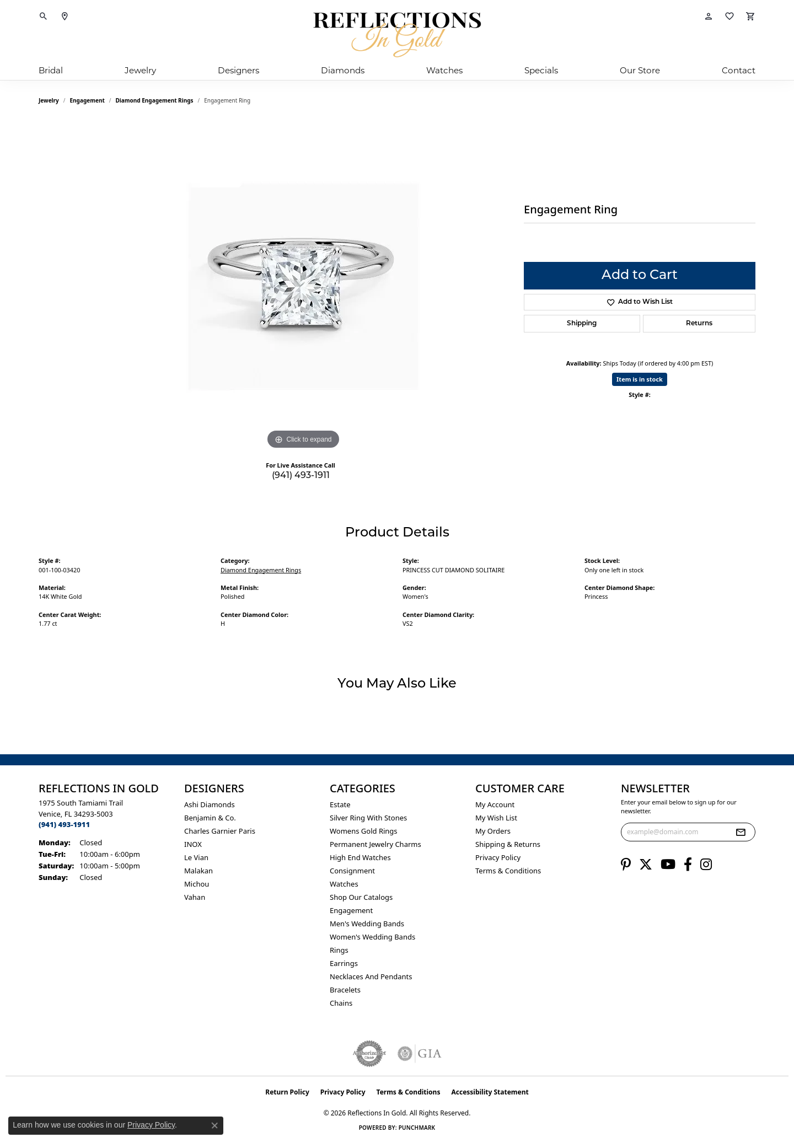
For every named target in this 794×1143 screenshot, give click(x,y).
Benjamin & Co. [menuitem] (210, 818)
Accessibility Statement (489, 1092)
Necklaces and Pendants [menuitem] (371, 976)
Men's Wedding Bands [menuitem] (367, 924)
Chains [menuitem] (341, 1003)
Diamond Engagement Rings (155, 100)
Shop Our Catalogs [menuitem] (361, 897)
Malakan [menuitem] (198, 871)
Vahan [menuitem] (194, 897)
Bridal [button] (51, 70)
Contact (738, 70)
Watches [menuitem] (344, 884)
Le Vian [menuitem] (196, 857)
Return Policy (287, 1092)
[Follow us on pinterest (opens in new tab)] (626, 864)
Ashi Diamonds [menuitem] (209, 804)
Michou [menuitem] (196, 884)
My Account (494, 804)
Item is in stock (639, 379)
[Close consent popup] (214, 1125)
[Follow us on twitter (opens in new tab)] (645, 864)
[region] (303, 286)
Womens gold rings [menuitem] (364, 831)
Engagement (87, 100)
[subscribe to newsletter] (740, 832)
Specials (541, 70)
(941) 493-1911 (301, 475)
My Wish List (496, 818)
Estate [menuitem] (340, 804)
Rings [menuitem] (339, 950)
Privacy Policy (498, 857)
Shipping (582, 323)
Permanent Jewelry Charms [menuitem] (375, 844)
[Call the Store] (64, 824)
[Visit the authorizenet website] (369, 1053)
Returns (699, 323)
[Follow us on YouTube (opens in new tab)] (668, 864)
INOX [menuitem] (193, 844)
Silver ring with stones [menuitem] (368, 818)
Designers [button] (238, 70)
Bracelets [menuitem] (345, 990)
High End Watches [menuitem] (360, 857)
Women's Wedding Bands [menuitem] (372, 937)
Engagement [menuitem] (351, 910)
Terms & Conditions (508, 871)
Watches (444, 70)
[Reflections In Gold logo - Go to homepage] (397, 34)
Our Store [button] (640, 70)
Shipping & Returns (507, 844)
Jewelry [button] (140, 70)
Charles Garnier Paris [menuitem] (219, 831)
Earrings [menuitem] (344, 963)
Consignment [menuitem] (352, 871)
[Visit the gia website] (420, 1053)
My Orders (493, 831)
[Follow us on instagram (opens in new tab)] (706, 864)
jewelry (49, 100)
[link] (64, 16)
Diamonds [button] (342, 70)
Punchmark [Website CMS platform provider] (417, 1127)
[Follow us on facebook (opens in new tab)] (688, 864)
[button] (44, 16)
